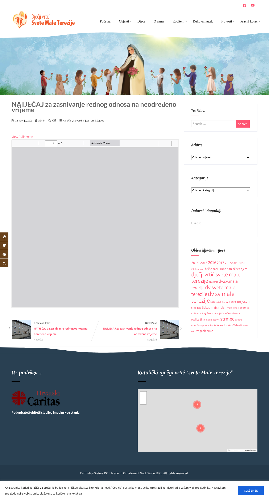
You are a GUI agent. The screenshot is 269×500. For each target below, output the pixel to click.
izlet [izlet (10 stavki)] (238, 301)
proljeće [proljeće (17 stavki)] (224, 313)
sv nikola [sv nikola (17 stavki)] (219, 325)
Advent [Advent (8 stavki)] (201, 269)
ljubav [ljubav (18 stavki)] (206, 307)
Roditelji (180, 21)
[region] (134, 490)
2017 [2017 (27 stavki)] (220, 262)
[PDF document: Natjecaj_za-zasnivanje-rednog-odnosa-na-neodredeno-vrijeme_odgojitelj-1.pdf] (95, 224)
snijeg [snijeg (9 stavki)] (206, 319)
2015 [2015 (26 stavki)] (203, 262)
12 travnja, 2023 (23, 120)
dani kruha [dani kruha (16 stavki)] (219, 269)
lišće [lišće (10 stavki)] (193, 307)
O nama (159, 21)
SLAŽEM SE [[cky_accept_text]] (251, 490)
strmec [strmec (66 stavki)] (227, 318)
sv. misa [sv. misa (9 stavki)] (209, 325)
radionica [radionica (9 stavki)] (235, 313)
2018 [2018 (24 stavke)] (228, 262)
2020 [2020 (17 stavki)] (241, 263)
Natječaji (67, 120)
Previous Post (53, 329)
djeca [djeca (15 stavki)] (244, 269)
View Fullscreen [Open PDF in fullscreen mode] (22, 137)
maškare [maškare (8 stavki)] (195, 313)
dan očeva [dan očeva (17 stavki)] (233, 269)
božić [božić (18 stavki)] (208, 268)
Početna (105, 21)
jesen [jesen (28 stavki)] (245, 301)
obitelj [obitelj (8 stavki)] (203, 313)
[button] (197, 404)
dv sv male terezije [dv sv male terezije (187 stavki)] (212, 297)
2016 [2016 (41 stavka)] (212, 262)
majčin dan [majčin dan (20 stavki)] (218, 307)
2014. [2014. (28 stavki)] (195, 262)
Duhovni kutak (203, 21)
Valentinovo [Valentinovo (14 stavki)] (240, 325)
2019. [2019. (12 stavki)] (235, 263)
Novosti (228, 21)
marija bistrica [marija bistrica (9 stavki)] (241, 307)
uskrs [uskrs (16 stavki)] (229, 325)
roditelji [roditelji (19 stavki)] (196, 319)
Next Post (137, 329)
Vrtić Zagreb (97, 120)
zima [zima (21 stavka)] (210, 330)
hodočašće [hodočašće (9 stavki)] (215, 301)
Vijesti (86, 120)
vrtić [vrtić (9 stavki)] (193, 331)
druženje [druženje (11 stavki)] (213, 282)
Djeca (141, 21)
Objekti (125, 21)
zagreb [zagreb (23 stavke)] (201, 330)
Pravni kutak (248, 21)
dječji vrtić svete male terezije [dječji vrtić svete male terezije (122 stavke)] (215, 277)
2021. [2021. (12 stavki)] (194, 269)
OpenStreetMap (237, 450)
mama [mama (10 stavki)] (230, 307)
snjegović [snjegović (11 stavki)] (214, 319)
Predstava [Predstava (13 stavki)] (213, 313)
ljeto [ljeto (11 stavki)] (198, 307)
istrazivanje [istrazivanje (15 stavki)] (229, 301)
